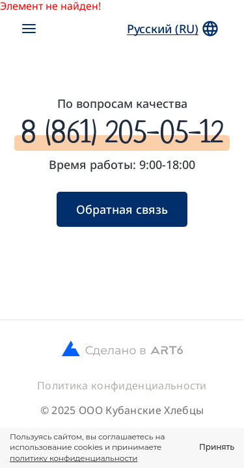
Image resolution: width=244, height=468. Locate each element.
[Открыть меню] (29, 29)
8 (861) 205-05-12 (122, 131)
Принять (216, 447)
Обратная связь (122, 209)
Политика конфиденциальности (122, 385)
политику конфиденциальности (73, 458)
